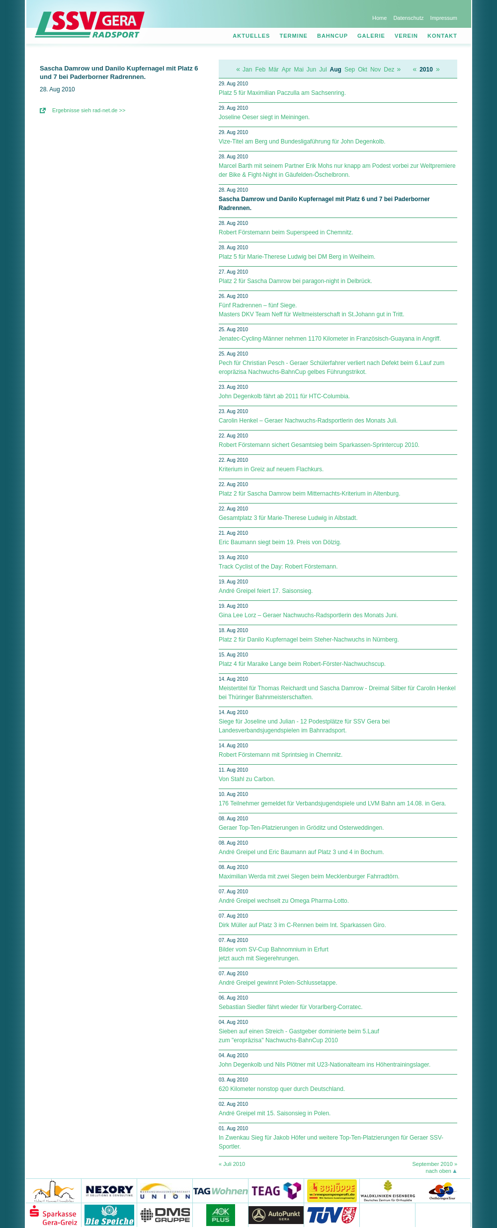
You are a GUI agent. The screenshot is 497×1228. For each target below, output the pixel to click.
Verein (406, 36)
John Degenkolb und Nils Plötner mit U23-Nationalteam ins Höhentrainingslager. (324, 1064)
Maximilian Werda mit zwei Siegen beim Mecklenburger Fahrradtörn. (309, 876)
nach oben (438, 1171)
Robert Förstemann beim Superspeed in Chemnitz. (286, 232)
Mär (273, 69)
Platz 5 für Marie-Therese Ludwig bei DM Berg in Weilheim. (297, 256)
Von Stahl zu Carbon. (247, 779)
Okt (362, 69)
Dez (389, 69)
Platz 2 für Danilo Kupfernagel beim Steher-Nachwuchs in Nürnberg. (309, 639)
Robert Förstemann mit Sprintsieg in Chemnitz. (280, 754)
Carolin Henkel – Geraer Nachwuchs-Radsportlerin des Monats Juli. (308, 420)
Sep (349, 69)
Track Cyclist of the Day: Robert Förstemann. (278, 566)
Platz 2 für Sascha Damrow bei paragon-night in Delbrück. (295, 281)
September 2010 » (434, 1164)
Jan (247, 69)
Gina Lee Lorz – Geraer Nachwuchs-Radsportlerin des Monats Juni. (308, 615)
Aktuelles (251, 36)
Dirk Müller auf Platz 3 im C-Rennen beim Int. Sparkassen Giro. (302, 925)
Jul (323, 69)
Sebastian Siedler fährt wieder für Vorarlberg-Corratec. (290, 1007)
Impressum (443, 18)
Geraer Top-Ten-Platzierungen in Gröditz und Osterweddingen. (301, 827)
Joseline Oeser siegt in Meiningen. (264, 117)
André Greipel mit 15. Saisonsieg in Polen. (275, 1113)
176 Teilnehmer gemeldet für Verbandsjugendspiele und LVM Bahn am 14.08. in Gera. (332, 803)
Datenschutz (408, 18)
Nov (375, 69)
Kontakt (442, 36)
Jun (311, 69)
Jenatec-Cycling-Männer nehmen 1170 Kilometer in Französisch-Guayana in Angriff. (330, 338)
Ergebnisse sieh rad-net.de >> (88, 110)
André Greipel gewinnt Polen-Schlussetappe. (278, 982)
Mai (299, 69)
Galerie (371, 36)
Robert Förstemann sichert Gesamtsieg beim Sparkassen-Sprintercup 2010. (319, 444)
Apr (286, 69)
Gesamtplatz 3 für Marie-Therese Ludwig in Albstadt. (288, 517)
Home (379, 18)
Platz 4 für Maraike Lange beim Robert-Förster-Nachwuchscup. (302, 663)
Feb (260, 69)
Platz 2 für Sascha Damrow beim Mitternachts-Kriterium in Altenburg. (309, 493)
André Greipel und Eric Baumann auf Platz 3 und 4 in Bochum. (301, 852)
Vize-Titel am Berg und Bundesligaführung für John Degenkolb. (302, 141)
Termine (293, 36)
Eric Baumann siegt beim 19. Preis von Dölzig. (280, 542)
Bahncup (332, 36)
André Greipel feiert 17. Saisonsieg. (266, 590)
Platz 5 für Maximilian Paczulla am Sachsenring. (282, 92)
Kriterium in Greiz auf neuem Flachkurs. (271, 469)
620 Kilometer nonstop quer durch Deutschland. (282, 1088)
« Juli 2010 (232, 1164)
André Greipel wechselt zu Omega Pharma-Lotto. (284, 900)
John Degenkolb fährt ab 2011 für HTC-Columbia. (284, 396)
